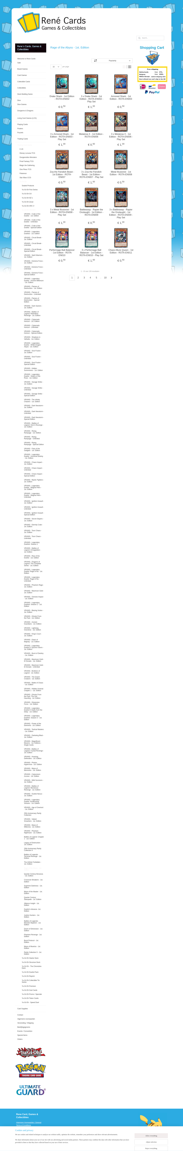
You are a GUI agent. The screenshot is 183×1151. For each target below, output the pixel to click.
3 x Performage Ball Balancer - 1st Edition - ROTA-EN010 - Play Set (91, 252)
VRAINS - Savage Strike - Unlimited (33, 389)
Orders (19, 1039)
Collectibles (21, 88)
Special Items (22, 1035)
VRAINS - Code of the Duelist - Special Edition (33, 227)
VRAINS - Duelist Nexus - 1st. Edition (33, 795)
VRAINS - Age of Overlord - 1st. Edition (33, 808)
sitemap (90, 1146)
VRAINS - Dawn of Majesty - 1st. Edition (31, 640)
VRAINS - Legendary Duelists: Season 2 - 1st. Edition (33, 604)
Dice (19, 100)
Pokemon (23, 173)
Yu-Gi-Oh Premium (29, 986)
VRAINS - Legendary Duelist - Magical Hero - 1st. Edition (32, 487)
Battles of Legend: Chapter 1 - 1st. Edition (34, 838)
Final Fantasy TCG (26, 161)
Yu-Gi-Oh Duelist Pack (30, 972)
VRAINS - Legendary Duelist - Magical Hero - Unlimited (32, 495)
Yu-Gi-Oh (23, 182)
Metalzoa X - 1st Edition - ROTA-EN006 (91, 135)
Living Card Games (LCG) (27, 118)
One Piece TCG (25, 169)
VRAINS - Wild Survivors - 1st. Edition (33, 781)
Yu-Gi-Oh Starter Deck (30, 958)
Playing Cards (22, 124)
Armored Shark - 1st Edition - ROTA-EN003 (121, 97)
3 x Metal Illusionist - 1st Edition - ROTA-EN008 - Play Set (62, 212)
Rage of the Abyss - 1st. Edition (33, 869)
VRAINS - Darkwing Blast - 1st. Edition (34, 736)
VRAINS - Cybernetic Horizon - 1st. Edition (32, 320)
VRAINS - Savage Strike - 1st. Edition (33, 383)
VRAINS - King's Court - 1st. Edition (33, 635)
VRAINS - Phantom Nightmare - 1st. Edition (32, 832)
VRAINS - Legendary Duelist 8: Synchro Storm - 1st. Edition (33, 647)
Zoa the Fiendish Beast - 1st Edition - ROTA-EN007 (62, 174)
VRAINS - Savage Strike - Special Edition (33, 395)
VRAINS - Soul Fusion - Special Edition (33, 363)
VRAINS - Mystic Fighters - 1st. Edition (34, 481)
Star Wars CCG (25, 178)
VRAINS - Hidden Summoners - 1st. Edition (33, 369)
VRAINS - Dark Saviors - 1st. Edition (33, 307)
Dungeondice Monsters (28, 157)
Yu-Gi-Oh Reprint (28, 976)
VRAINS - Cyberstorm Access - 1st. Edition (32, 775)
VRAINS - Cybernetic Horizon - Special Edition (33, 332)
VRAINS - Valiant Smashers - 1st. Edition (32, 820)
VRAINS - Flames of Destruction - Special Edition (31, 300)
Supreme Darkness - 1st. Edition (33, 887)
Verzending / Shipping (25, 1023)
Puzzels (20, 133)
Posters (20, 129)
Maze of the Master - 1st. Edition (33, 892)
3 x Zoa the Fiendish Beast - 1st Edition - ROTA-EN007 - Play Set (91, 174)
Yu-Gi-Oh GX (27, 194)
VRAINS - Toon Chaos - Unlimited (33, 537)
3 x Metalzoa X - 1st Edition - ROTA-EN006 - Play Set (121, 137)
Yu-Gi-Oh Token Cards (30, 998)
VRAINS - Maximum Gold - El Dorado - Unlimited (34, 666)
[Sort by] (112, 61)
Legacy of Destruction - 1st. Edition (32, 844)
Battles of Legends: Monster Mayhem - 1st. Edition (32, 923)
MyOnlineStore (126, 1146)
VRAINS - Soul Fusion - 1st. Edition (33, 352)
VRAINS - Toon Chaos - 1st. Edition (33, 531)
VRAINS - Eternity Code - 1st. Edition (33, 526)
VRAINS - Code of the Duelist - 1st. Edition (32, 215)
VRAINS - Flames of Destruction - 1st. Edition (33, 287)
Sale (19, 63)
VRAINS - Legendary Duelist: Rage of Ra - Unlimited (32, 579)
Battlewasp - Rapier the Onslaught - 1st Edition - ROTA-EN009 (91, 212)
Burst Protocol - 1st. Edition (31, 941)
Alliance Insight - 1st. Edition (31, 904)
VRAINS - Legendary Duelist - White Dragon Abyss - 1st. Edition (32, 345)
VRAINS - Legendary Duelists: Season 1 (32, 543)
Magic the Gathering (27, 165)
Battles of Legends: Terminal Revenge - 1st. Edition (33, 856)
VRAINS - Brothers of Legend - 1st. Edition (32, 672)
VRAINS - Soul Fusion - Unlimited (33, 358)
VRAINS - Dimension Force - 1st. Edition (32, 703)
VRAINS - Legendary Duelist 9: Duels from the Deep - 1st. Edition (33, 710)
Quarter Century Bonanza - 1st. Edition (33, 875)
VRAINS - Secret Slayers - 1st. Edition (34, 520)
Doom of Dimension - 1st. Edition (33, 930)
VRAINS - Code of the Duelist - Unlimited (32, 221)
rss (95, 1146)
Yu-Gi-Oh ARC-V (28, 206)
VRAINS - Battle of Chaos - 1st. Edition (33, 684)
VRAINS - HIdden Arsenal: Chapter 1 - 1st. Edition (34, 690)
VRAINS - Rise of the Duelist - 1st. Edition (32, 557)
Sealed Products (28, 186)
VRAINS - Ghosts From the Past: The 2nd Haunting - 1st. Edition (32, 696)
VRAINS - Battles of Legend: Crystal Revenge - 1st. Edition (34, 751)
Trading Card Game (24, 145)
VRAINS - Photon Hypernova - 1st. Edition (33, 763)
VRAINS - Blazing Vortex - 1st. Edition (33, 611)
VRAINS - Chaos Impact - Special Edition (33, 475)
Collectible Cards (23, 82)
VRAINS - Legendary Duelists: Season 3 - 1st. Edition (33, 717)
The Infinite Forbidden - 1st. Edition (32, 863)
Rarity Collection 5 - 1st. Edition (33, 953)
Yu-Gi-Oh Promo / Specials (32, 994)
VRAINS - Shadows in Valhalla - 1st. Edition (32, 338)
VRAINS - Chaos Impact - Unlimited (33, 469)
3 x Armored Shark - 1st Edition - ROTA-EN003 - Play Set (62, 137)
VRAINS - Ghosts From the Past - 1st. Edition (32, 617)
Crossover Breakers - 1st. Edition (33, 881)
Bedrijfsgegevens (23, 1027)
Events (18, 1136)
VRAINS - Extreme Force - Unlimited (34, 268)
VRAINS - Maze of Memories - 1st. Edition (32, 769)
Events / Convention (24, 1031)
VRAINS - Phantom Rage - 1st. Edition (34, 586)
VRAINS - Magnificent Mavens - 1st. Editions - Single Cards (32, 743)
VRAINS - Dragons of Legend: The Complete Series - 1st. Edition (32, 563)
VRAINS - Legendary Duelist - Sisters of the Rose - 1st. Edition (32, 376)
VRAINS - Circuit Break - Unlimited (33, 244)
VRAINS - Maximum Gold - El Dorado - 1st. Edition (34, 660)
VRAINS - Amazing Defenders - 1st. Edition (32, 757)
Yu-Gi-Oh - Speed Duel (30, 1002)
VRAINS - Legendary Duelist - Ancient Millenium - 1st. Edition (34, 280)
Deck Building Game (24, 94)
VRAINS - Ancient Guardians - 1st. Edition (32, 623)
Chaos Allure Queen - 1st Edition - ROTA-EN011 (121, 251)
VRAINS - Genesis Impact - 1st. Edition (33, 598)
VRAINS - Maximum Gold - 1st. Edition (34, 592)
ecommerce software (105, 1146)
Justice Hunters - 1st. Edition (32, 916)
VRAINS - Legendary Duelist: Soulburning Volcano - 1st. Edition (32, 801)
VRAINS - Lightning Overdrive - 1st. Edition (32, 629)
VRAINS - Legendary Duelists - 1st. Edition (32, 232)
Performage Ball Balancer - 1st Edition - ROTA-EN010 (62, 252)
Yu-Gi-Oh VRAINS (28, 210)
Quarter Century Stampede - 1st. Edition (32, 898)
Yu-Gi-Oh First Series (30, 190)
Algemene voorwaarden (26, 1019)
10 (105, 277)
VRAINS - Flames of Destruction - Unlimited (32, 293)
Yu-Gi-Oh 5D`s (27, 198)
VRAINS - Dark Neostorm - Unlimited (34, 412)
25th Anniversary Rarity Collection (32, 814)
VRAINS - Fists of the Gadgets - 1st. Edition (32, 449)
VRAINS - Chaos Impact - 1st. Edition (33, 463)
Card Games (22, 75)
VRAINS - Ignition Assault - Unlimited (34, 508)
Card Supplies (22, 1009)
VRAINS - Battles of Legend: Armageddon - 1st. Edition (32, 550)
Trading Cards (22, 139)
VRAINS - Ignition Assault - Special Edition (34, 514)
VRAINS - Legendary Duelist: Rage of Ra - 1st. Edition (33, 571)
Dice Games (22, 104)
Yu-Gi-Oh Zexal (27, 202)
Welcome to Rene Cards (26, 59)
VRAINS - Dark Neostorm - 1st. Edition (34, 406)
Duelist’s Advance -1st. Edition (32, 910)
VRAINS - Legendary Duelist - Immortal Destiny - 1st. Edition (33, 456)
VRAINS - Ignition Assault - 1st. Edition (34, 502)
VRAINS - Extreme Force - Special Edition (34, 274)
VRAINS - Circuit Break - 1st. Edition (33, 238)
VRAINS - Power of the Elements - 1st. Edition (32, 724)
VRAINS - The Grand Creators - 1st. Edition (32, 678)
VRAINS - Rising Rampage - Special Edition (34, 443)
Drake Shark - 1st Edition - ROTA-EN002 (62, 97)
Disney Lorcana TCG (27, 153)
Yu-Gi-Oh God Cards (29, 990)
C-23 (21, 149)
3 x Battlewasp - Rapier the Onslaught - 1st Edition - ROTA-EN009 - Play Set (121, 213)
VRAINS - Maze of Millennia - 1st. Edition (32, 826)
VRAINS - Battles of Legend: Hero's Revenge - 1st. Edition (33, 425)
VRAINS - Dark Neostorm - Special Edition (34, 418)
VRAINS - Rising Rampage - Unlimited (32, 438)
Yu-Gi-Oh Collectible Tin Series (31, 981)
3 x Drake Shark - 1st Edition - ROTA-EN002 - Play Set (91, 99)
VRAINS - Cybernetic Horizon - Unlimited (32, 326)
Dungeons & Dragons (25, 111)
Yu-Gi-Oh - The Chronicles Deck (31, 967)
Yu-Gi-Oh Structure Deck (31, 962)
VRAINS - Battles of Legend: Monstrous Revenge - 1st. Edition (32, 788)
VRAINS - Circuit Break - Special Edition (33, 250)
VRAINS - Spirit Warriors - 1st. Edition (33, 256)
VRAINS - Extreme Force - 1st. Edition (34, 262)
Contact (20, 1015)
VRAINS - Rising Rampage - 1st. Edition (32, 432)
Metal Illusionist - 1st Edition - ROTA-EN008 (121, 173)
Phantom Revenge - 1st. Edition (33, 935)
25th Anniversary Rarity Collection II (32, 849)
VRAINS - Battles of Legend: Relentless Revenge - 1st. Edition (32, 313)
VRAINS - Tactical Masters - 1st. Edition (34, 730)
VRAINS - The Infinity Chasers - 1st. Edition (32, 400)
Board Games (22, 69)
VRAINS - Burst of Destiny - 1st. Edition (33, 654)
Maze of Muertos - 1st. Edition (32, 947)
